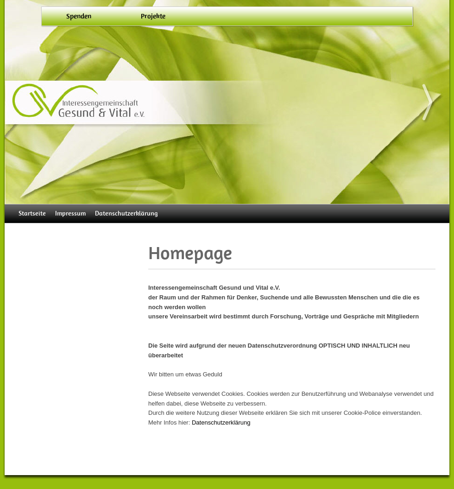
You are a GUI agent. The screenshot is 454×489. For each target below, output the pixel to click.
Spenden (78, 16)
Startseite (32, 213)
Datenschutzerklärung (126, 213)
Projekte (153, 16)
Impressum (70, 213)
